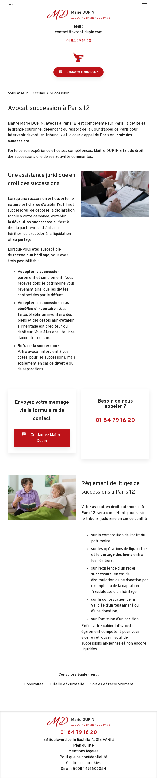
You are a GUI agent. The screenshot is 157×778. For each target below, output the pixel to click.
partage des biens (116, 555)
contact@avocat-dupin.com (78, 32)
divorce (61, 363)
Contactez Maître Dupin (78, 72)
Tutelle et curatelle (66, 684)
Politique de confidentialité (83, 757)
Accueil (38, 93)
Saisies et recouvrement (112, 684)
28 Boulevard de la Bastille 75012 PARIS (78, 739)
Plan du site (83, 745)
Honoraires (33, 684)
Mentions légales (83, 751)
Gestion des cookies (83, 763)
